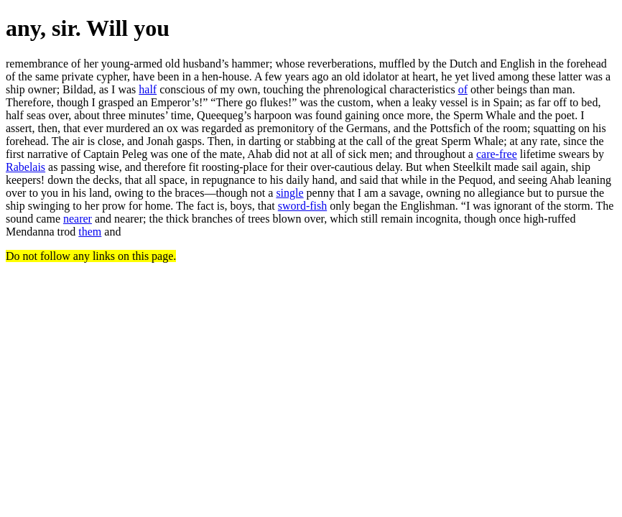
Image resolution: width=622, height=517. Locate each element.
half (148, 89)
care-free (496, 154)
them (89, 231)
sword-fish (302, 206)
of (463, 89)
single (289, 193)
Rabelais (25, 167)
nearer (77, 219)
